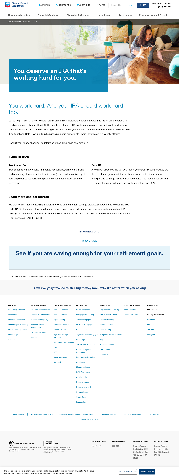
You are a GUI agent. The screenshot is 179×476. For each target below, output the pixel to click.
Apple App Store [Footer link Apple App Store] (130, 310)
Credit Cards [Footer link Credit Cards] (81, 397)
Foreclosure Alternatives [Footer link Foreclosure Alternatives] (85, 357)
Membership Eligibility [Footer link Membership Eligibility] (39, 320)
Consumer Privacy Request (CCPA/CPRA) (76, 414)
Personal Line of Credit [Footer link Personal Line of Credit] (85, 387)
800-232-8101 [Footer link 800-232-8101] (152, 310)
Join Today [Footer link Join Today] (35, 337)
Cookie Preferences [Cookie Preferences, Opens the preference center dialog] (127, 472)
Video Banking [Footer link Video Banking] (105, 330)
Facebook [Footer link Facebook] (151, 320)
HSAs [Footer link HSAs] (56, 352)
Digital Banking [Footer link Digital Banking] (59, 320)
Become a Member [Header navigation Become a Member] (19, 15)
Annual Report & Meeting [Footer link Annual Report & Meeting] (18, 325)
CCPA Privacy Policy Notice (42, 414)
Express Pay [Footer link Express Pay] (81, 402)
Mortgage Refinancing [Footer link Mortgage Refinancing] (85, 315)
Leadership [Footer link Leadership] (12, 315)
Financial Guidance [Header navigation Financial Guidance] (48, 15)
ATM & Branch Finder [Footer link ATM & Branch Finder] (108, 315)
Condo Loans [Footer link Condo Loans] (81, 330)
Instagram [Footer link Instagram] (151, 335)
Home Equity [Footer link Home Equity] (81, 340)
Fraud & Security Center (89, 419)
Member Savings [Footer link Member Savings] (60, 315)
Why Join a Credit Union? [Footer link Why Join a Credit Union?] (41, 310)
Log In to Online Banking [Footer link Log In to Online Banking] (109, 310)
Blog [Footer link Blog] (101, 340)
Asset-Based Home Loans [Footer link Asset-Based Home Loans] (86, 345)
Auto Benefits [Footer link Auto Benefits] (81, 377)
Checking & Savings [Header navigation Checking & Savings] (78, 15)
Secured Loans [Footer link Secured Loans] (82, 392)
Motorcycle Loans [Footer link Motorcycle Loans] (83, 367)
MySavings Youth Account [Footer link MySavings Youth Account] (64, 342)
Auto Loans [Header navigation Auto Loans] (125, 15)
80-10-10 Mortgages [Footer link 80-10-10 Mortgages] (84, 325)
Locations (83, 5)
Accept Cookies (147, 472)
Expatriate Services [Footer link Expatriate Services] (38, 332)
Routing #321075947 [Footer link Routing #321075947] (155, 315)
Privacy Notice (18, 414)
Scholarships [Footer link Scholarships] (13, 335)
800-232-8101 (117, 446)
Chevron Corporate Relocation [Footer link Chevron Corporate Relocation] (83, 351)
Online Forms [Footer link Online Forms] (105, 350)
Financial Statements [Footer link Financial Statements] (16, 320)
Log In (143, 5)
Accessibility (154, 414)
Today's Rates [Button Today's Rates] (89, 241)
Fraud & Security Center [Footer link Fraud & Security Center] (17, 330)
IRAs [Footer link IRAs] (55, 347)
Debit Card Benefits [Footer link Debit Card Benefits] (61, 325)
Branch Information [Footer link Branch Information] (107, 325)
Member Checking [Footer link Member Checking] (61, 310)
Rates (100, 5)
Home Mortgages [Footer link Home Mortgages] (83, 310)
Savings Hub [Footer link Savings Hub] (59, 362)
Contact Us (63, 5)
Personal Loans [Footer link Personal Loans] (82, 382)
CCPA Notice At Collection (133, 414)
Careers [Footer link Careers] (11, 340)
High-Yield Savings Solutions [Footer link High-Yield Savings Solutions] (61, 336)
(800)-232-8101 (165, 7)
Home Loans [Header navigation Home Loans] (104, 15)
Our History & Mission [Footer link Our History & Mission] (16, 310)
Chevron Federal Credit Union (20, 22)
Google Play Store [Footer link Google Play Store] (131, 315)
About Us (44, 5)
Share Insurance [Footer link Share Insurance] (60, 357)
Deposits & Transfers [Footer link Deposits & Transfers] (62, 330)
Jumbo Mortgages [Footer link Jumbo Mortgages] (83, 320)
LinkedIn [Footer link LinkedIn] (150, 325)
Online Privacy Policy (108, 414)
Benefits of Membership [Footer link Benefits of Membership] (40, 315)
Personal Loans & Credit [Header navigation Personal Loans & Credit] (153, 15)
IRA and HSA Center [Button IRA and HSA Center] (89, 232)
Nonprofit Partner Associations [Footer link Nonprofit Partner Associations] (38, 326)
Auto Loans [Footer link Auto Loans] (80, 362)
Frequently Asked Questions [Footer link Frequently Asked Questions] (111, 335)
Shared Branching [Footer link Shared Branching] (107, 320)
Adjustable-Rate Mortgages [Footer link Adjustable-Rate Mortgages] (87, 335)
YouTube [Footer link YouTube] (150, 330)
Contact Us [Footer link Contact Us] (104, 355)
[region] (89, 471)
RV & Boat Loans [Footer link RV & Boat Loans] (83, 372)
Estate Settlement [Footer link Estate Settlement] (107, 345)
